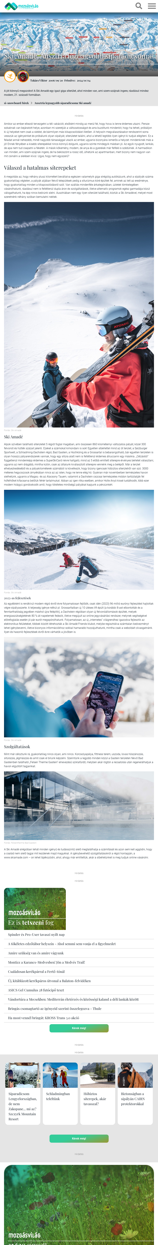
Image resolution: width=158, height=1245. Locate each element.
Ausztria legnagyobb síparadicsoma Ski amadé (62, 103)
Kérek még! (79, 1028)
